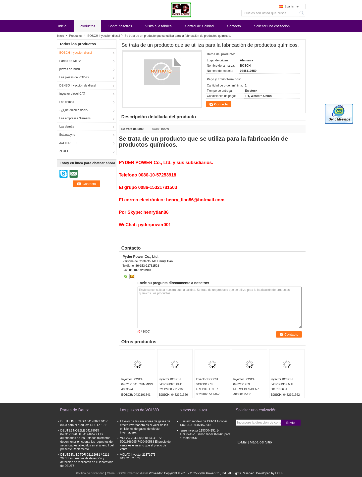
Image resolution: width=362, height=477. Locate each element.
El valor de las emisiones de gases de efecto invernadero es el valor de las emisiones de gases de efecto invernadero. (145, 427)
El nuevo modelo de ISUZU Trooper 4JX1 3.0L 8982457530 (203, 423)
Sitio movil (244, 448)
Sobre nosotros (120, 26)
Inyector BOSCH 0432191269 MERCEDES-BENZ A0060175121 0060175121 (246, 389)
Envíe (290, 423)
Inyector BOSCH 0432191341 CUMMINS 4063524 (137, 384)
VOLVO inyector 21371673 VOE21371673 (138, 456)
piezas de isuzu (69, 69)
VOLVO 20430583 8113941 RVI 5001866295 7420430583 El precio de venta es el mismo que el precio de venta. (145, 443)
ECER (279, 473)
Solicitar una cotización (272, 26)
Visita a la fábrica (158, 26)
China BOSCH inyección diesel (127, 473)
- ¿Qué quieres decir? (73, 110)
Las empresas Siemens (75, 118)
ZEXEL (64, 151)
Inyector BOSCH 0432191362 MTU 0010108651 (283, 384)
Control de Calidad (199, 26)
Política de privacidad (90, 473)
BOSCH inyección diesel (104, 36)
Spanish (292, 6)
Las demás (66, 102)
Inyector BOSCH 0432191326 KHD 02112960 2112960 (171, 384)
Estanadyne (67, 134)
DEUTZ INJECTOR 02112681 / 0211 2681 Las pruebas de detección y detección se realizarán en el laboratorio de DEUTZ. (86, 460)
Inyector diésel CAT (72, 93)
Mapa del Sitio (261, 442)
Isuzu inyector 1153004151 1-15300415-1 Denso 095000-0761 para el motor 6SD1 (205, 434)
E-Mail (243, 442)
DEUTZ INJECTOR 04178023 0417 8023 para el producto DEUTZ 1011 (84, 423)
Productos (87, 26)
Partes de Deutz (70, 61)
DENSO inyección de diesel (77, 85)
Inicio (62, 26)
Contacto (234, 26)
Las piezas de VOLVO (74, 77)
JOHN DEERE (69, 143)
